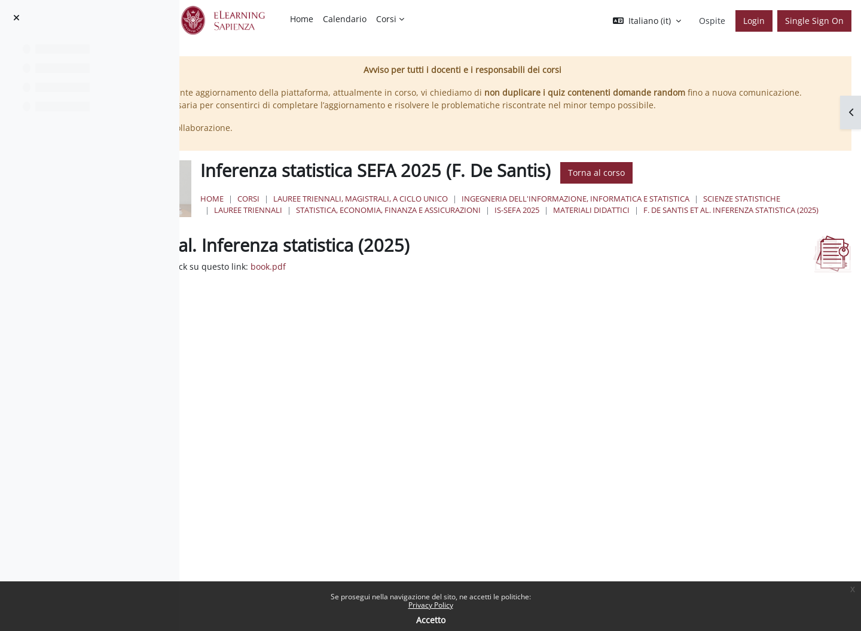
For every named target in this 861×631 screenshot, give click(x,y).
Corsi (394, 211)
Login (754, 20)
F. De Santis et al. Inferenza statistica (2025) (537, 234)
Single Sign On (814, 20)
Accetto (430, 620)
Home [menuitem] (301, 19)
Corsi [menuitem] (386, 19)
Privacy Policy (430, 605)
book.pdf (442, 291)
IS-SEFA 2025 (753, 222)
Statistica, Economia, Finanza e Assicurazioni (624, 222)
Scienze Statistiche (397, 222)
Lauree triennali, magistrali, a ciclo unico (506, 211)
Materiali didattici (397, 234)
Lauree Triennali (484, 222)
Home (357, 211)
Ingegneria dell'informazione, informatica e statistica (721, 211)
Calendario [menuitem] (345, 19)
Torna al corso (741, 185)
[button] (647, 21)
